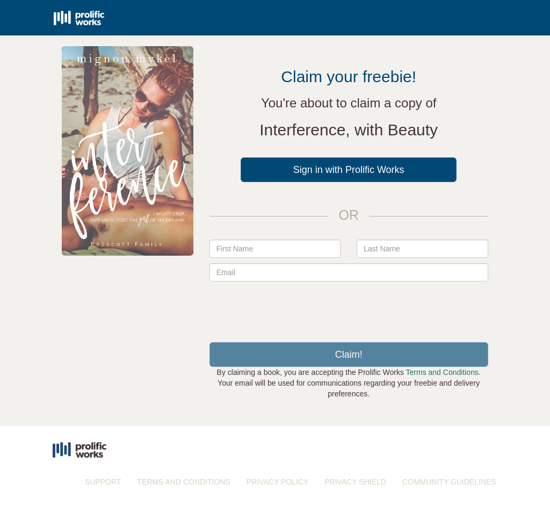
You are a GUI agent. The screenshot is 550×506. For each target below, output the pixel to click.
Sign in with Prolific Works (348, 169)
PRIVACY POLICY (277, 482)
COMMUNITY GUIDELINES (449, 482)
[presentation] (348, 308)
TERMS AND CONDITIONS (183, 482)
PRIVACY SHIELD (355, 482)
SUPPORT (103, 482)
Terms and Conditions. (443, 372)
